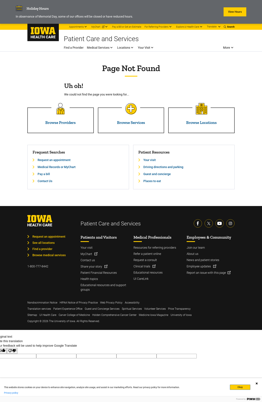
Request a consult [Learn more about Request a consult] (145, 260)
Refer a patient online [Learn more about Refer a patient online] (147, 254)
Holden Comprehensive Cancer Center (114, 315)
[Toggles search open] (229, 27)
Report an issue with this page (206, 272)
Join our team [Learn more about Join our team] (196, 247)
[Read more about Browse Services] (131, 109)
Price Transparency (179, 308)
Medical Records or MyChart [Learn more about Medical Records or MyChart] (57, 167)
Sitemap (32, 315)
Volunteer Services (155, 308)
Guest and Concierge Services (102, 308)
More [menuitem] (226, 47)
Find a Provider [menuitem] (74, 47)
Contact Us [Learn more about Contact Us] (45, 181)
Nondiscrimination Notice (42, 302)
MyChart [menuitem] (95, 26)
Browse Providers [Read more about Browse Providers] (60, 122)
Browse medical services (49, 255)
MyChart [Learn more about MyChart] (87, 254)
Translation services (39, 308)
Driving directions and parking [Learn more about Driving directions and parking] (163, 167)
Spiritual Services (132, 308)
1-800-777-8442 (37, 266)
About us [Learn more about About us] (192, 254)
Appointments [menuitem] (76, 26)
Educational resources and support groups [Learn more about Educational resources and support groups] (103, 287)
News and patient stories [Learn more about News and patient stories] (203, 260)
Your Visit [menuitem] (144, 47)
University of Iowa (181, 315)
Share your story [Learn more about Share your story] (92, 266)
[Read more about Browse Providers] (60, 109)
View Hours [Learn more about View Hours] (235, 11)
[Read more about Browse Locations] (201, 109)
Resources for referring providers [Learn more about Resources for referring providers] (155, 247)
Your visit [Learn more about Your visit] (149, 160)
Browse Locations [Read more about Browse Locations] (201, 122)
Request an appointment (48, 236)
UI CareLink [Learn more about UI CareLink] (141, 278)
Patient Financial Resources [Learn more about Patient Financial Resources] (99, 272)
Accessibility (132, 302)
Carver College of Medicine (74, 315)
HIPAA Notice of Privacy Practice (79, 302)
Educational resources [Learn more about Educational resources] (148, 272)
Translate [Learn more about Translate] (212, 26)
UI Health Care (47, 315)
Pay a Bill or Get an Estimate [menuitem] (126, 26)
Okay (240, 387)
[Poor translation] (12, 351)
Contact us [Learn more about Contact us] (88, 260)
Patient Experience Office (67, 308)
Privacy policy (11, 392)
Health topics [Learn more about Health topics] (89, 279)
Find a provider (42, 249)
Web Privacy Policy (111, 302)
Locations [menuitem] (123, 47)
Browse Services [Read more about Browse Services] (131, 122)
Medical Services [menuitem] (98, 47)
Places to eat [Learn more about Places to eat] (152, 181)
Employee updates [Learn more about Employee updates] (199, 266)
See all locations (43, 242)
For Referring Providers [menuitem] (156, 26)
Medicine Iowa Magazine (153, 315)
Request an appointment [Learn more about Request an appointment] (54, 160)
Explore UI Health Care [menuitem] (187, 26)
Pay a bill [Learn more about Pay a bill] (44, 174)
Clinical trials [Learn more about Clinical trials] (142, 266)
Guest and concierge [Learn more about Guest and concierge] (157, 174)
